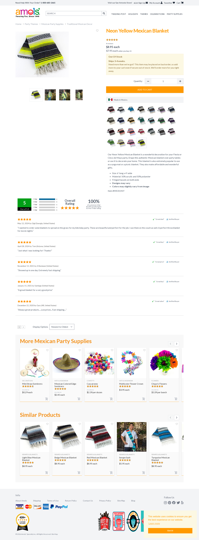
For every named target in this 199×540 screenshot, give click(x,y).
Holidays (133, 14)
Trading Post (118, 14)
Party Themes (31, 24)
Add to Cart (145, 89)
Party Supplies (174, 14)
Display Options (40, 326)
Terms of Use (53, 500)
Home (18, 24)
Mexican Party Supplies (52, 24)
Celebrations (157, 14)
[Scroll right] (176, 343)
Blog (133, 500)
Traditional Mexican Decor (79, 24)
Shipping (37, 500)
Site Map (121, 500)
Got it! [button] (170, 531)
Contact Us (88, 500)
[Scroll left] (170, 343)
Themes (144, 14)
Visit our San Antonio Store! (120, 3)
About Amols (21, 500)
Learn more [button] (154, 523)
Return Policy (71, 500)
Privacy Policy (105, 500)
